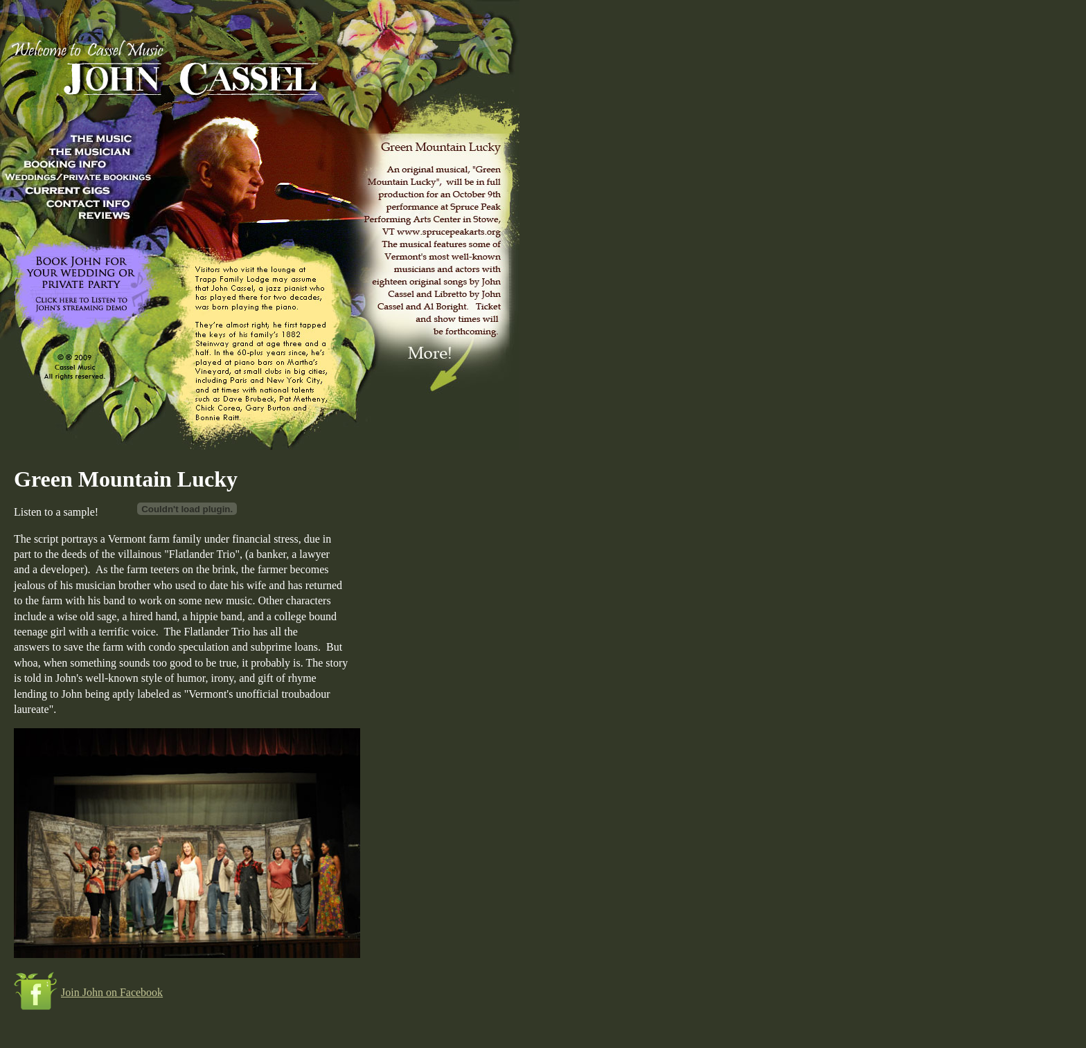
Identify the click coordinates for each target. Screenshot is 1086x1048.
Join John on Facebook (112, 992)
